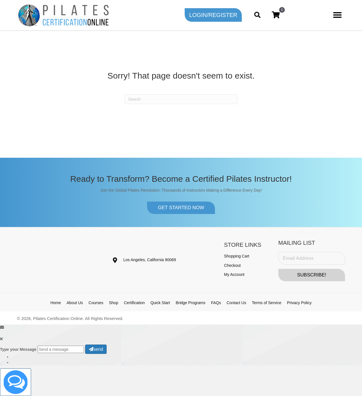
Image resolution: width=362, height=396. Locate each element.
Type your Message (18, 349)
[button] (213, 15)
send (96, 349)
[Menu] (337, 15)
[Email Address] (311, 258)
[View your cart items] (276, 15)
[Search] (181, 99)
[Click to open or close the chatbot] (15, 382)
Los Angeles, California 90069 (149, 259)
